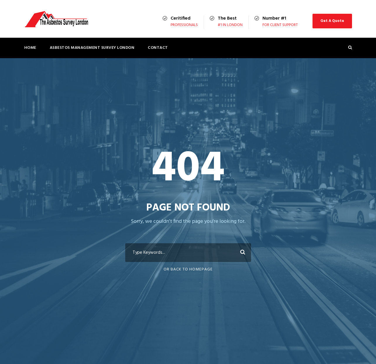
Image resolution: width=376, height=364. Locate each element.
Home (30, 47)
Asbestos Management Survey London (92, 47)
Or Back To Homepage (188, 269)
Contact (158, 47)
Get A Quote (332, 21)
